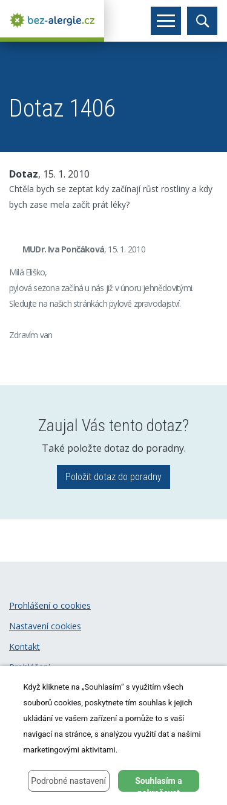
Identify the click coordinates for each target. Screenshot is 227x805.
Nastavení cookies (45, 626)
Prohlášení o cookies (50, 605)
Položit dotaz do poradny (113, 477)
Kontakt (24, 646)
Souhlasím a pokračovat (158, 784)
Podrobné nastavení (68, 781)
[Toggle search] (202, 21)
